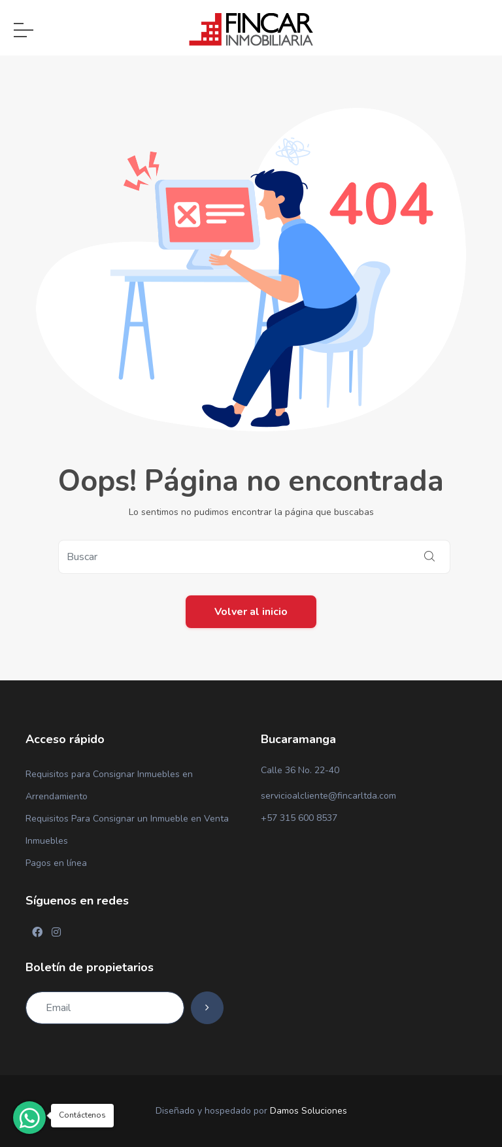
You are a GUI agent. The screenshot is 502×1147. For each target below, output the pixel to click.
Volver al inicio (251, 612)
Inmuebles (46, 841)
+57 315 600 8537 (299, 818)
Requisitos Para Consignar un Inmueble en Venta (127, 818)
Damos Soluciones (308, 1111)
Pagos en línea (56, 863)
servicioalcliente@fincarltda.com (328, 796)
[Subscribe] (207, 1007)
